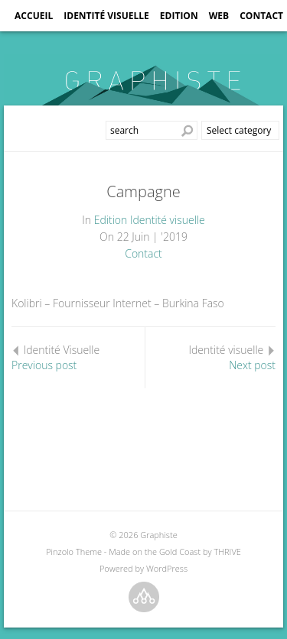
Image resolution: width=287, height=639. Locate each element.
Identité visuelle (106, 15)
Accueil (34, 15)
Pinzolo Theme (74, 551)
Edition (179, 15)
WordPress (167, 568)
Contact (261, 15)
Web (219, 15)
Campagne (143, 191)
